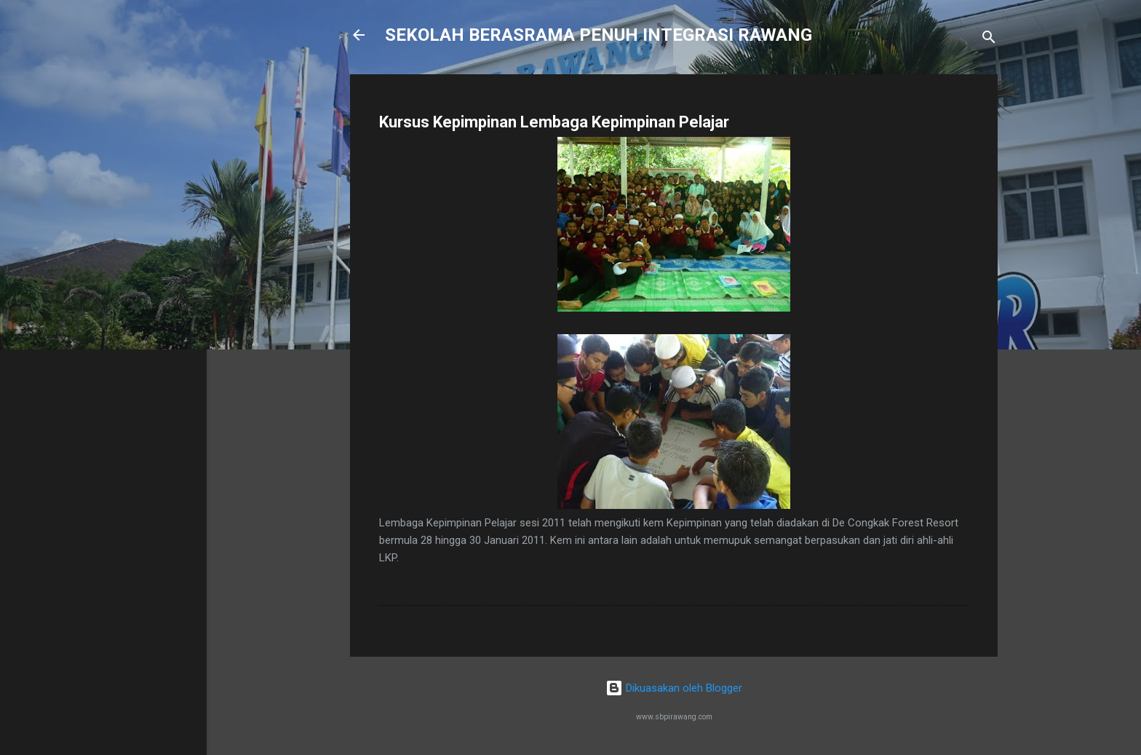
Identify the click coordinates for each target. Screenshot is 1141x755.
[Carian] (989, 39)
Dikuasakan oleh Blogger (673, 688)
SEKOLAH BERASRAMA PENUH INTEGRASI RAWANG (598, 35)
